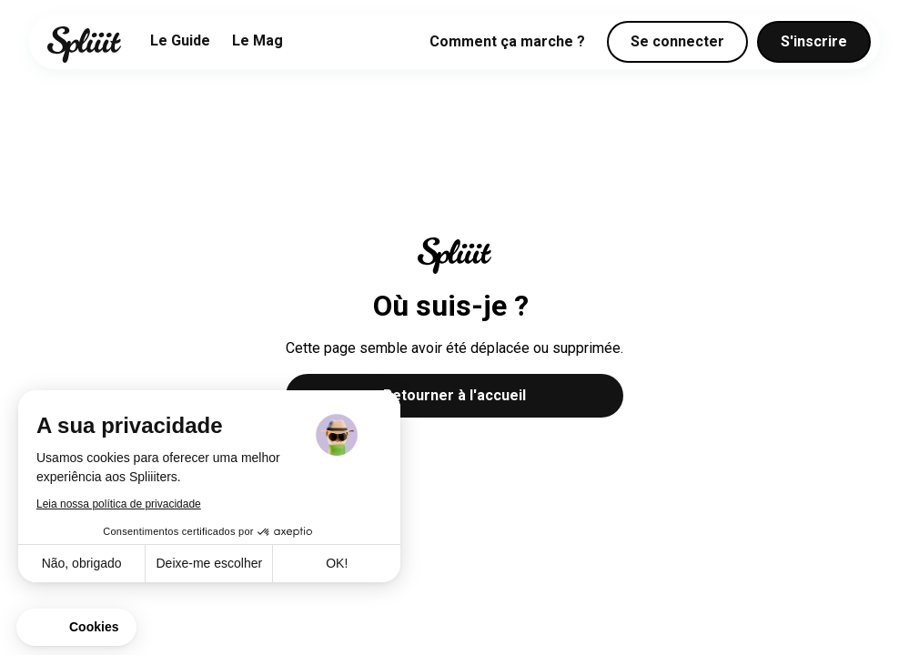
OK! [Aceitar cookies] (337, 563)
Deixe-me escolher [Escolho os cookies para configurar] (209, 563)
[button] (76, 628)
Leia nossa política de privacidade (118, 504)
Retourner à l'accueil (454, 395)
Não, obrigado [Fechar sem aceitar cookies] (82, 563)
